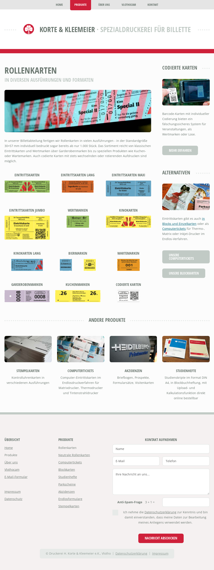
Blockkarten (66, 470)
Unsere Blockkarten (184, 273)
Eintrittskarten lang (77, 174)
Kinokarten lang (27, 253)
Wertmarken (78, 210)
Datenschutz (13, 499)
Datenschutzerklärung (160, 512)
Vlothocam (11, 470)
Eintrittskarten (27, 174)
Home (8, 448)
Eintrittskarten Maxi (128, 174)
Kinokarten (128, 210)
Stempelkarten (28, 370)
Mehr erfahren (180, 150)
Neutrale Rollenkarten (74, 455)
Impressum (12, 492)
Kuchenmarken (78, 284)
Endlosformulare (70, 499)
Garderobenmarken (27, 284)
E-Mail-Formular (16, 477)
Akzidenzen (133, 370)
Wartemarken (128, 253)
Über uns (11, 462)
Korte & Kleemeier (67, 29)
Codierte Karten (128, 284)
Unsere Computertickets (181, 256)
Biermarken (77, 253)
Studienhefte (186, 370)
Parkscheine (67, 484)
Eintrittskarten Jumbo (27, 210)
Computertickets (174, 229)
